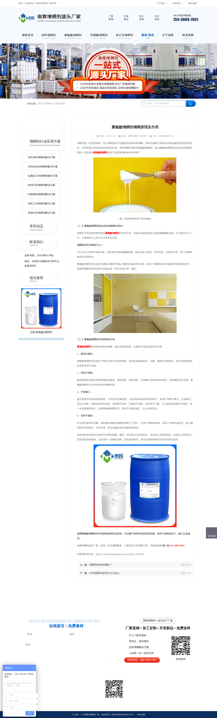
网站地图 (192, 3)
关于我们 (161, 3)
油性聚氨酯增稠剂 (41, 332)
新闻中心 (49, 103)
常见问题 (60, 103)
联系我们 (177, 3)
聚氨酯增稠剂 (101, 152)
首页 (40, 103)
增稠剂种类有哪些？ (101, 564)
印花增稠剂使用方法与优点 (104, 573)
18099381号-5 (122, 714)
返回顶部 (211, 536)
